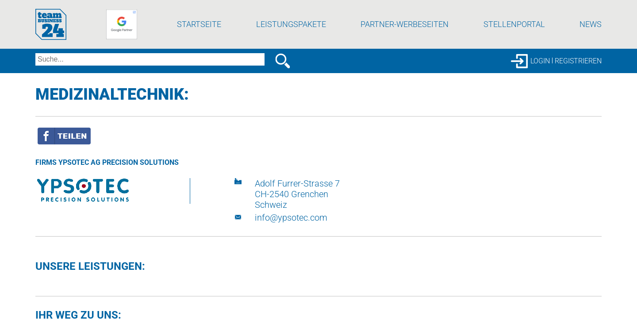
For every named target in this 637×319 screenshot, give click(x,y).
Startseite (199, 42)
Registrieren (578, 78)
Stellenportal (514, 42)
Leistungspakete (291, 42)
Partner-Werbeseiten (405, 42)
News (590, 42)
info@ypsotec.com (291, 235)
